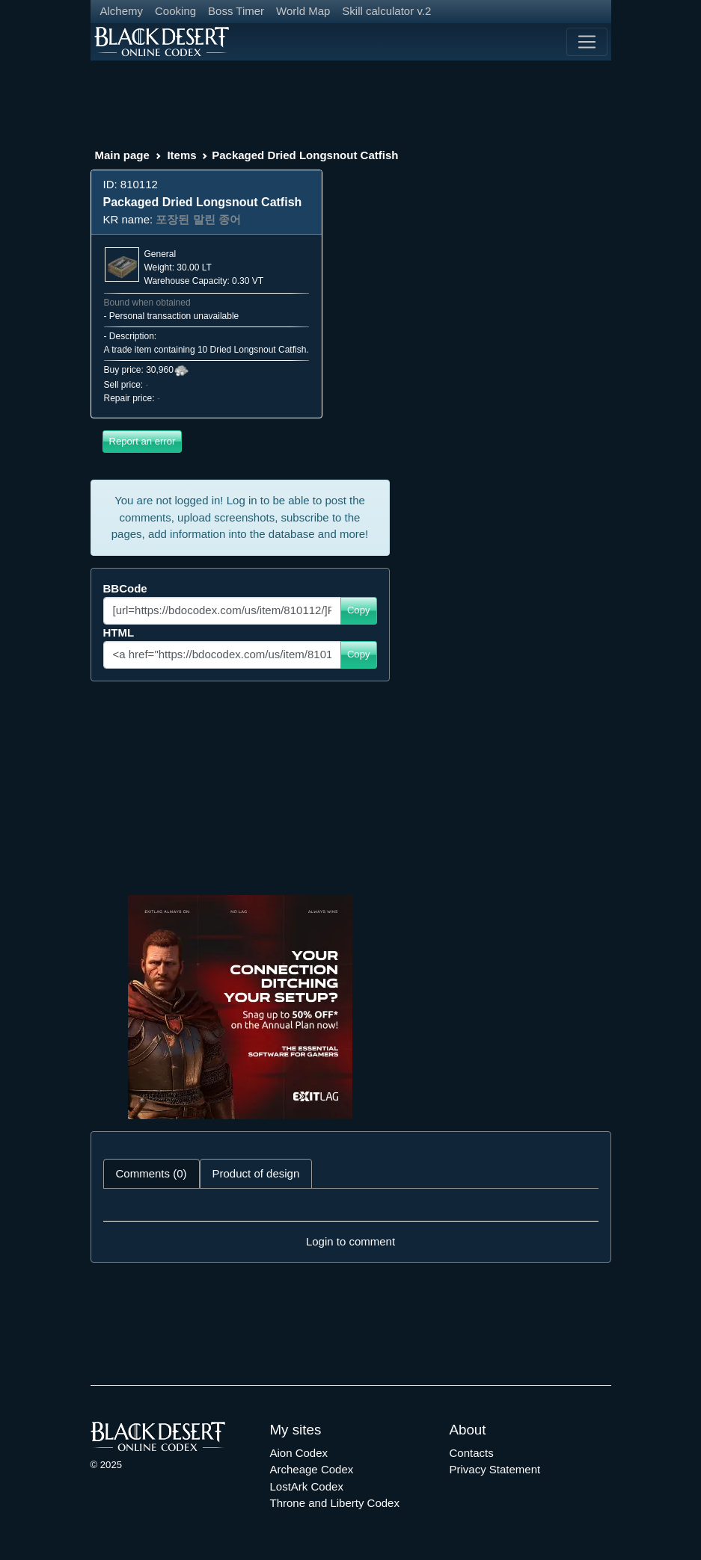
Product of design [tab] (256, 1173)
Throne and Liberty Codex (335, 1502)
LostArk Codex (306, 1486)
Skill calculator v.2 (386, 10)
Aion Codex (299, 1452)
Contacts (472, 1452)
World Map (303, 10)
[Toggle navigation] (586, 42)
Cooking (175, 10)
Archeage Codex (312, 1469)
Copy (358, 610)
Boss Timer (236, 10)
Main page (122, 155)
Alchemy (122, 10)
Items (181, 155)
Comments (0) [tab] (151, 1173)
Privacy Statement (495, 1469)
